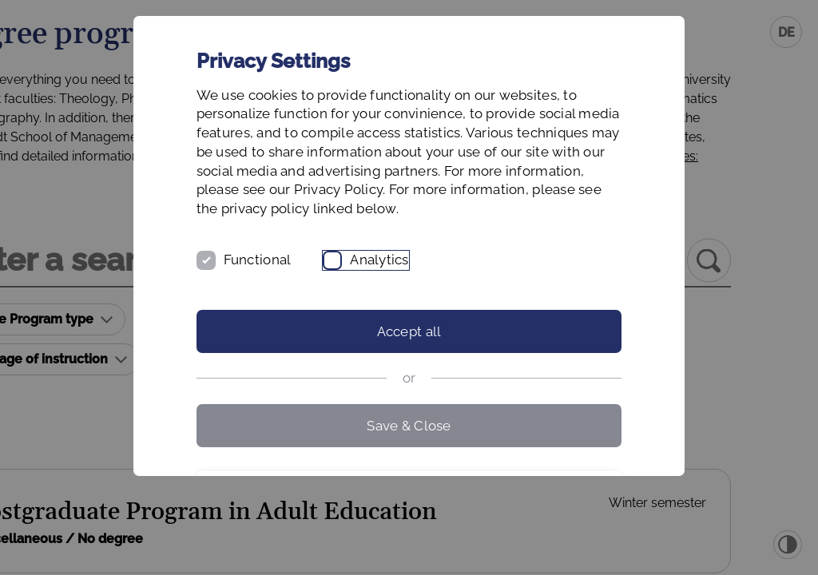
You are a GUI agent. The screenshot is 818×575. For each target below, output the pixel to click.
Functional (302, 298)
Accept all (409, 370)
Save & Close (409, 463)
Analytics (424, 298)
